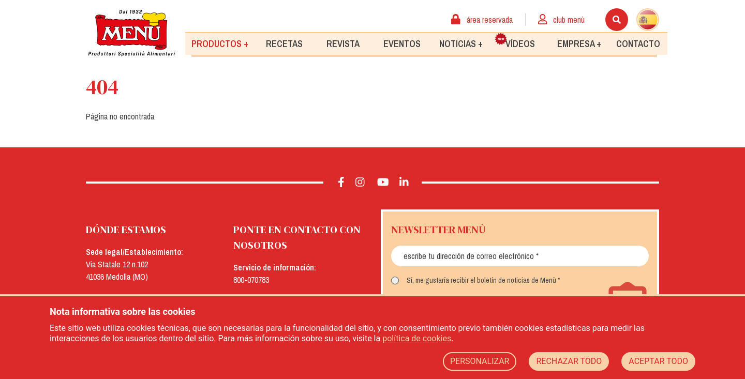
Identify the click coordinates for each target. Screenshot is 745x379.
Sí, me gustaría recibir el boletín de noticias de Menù (481, 280)
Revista (343, 43)
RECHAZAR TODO (569, 361)
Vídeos (515, 41)
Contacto (638, 43)
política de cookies (416, 338)
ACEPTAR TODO (658, 361)
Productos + (219, 43)
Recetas (284, 43)
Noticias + (461, 43)
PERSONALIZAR (480, 361)
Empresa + (579, 43)
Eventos (402, 43)
